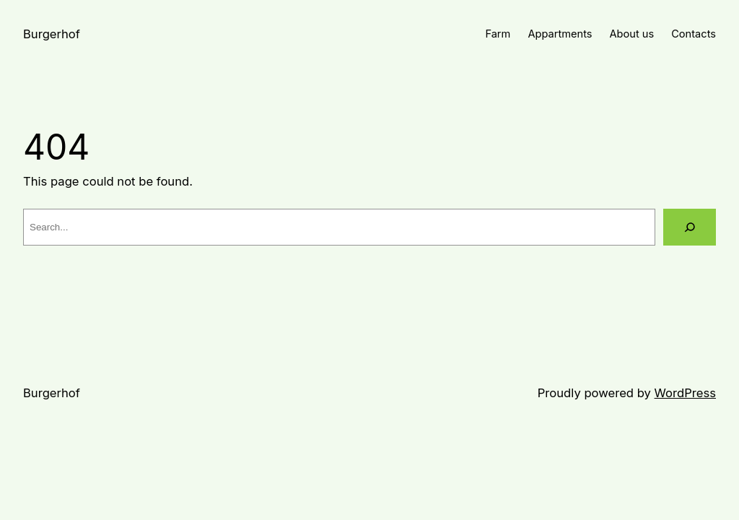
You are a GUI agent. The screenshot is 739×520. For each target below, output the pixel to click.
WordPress (685, 393)
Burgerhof (51, 34)
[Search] (689, 227)
